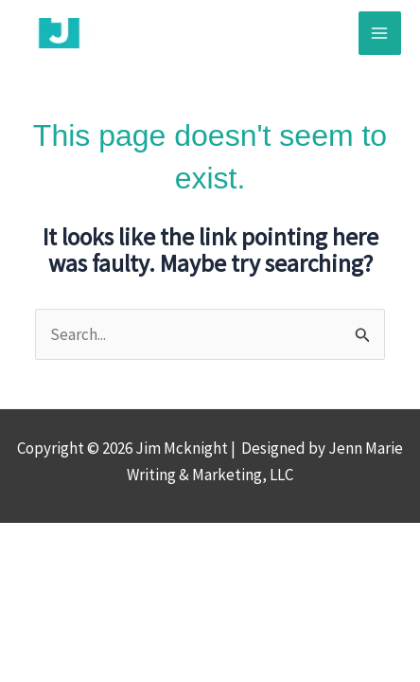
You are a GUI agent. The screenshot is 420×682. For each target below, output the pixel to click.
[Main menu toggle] (380, 33)
